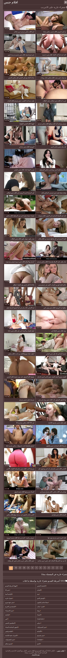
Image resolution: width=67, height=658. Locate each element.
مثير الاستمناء (7, 611)
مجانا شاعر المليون (41, 602)
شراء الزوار (34, 655)
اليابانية (5, 615)
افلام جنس (9, 2)
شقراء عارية (7, 598)
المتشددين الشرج (8, 606)
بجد (36, 594)
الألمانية (37, 631)
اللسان (37, 590)
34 (13, 568)
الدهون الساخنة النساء (10, 627)
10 (22, 568)
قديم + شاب (39, 606)
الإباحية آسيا (7, 594)
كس (4, 619)
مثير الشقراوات (8, 639)
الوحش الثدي (39, 598)
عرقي (37, 623)
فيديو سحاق (7, 644)
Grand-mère (38, 619)
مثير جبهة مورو (7, 602)
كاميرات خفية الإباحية (9, 635)
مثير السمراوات (40, 627)
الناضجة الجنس (39, 586)
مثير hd (5, 590)
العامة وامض (7, 631)
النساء (37, 615)
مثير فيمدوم (39, 635)
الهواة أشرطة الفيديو (9, 586)
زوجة (37, 611)
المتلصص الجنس (8, 623)
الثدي (37, 644)
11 (18, 568)
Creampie (38, 639)
